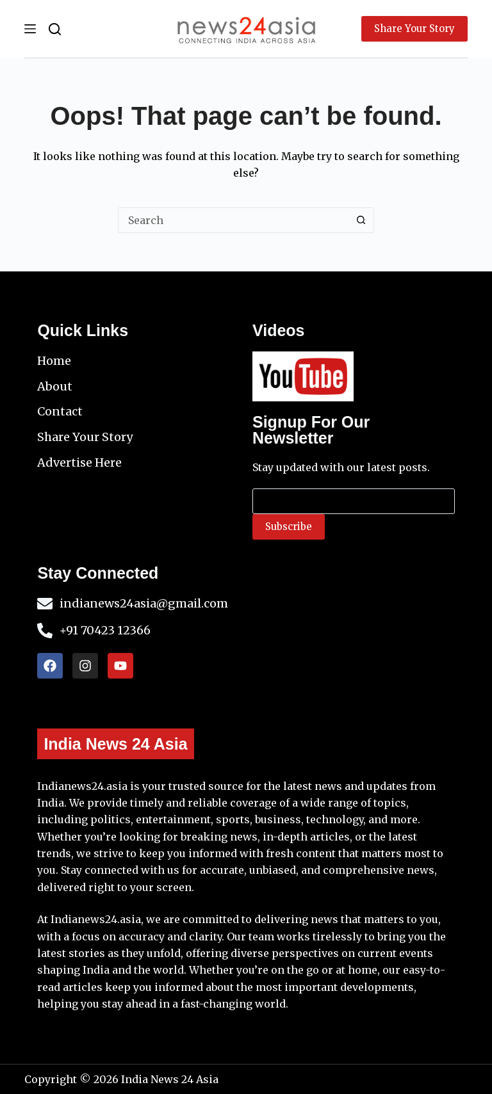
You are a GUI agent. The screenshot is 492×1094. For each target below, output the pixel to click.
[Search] (55, 29)
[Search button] (361, 220)
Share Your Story (414, 28)
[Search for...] (233, 220)
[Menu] (30, 29)
